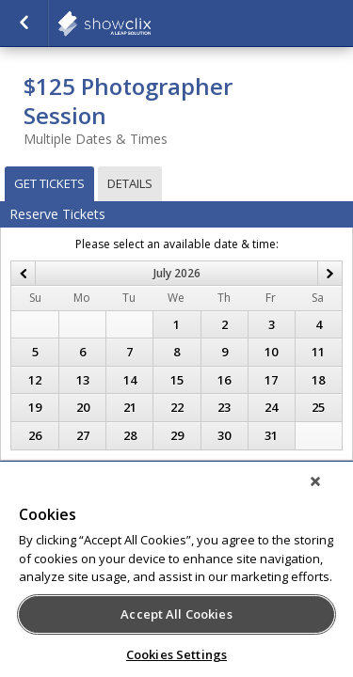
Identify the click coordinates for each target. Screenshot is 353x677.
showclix (150, 23)
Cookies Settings (176, 654)
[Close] (328, 493)
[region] (176, 575)
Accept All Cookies (176, 614)
